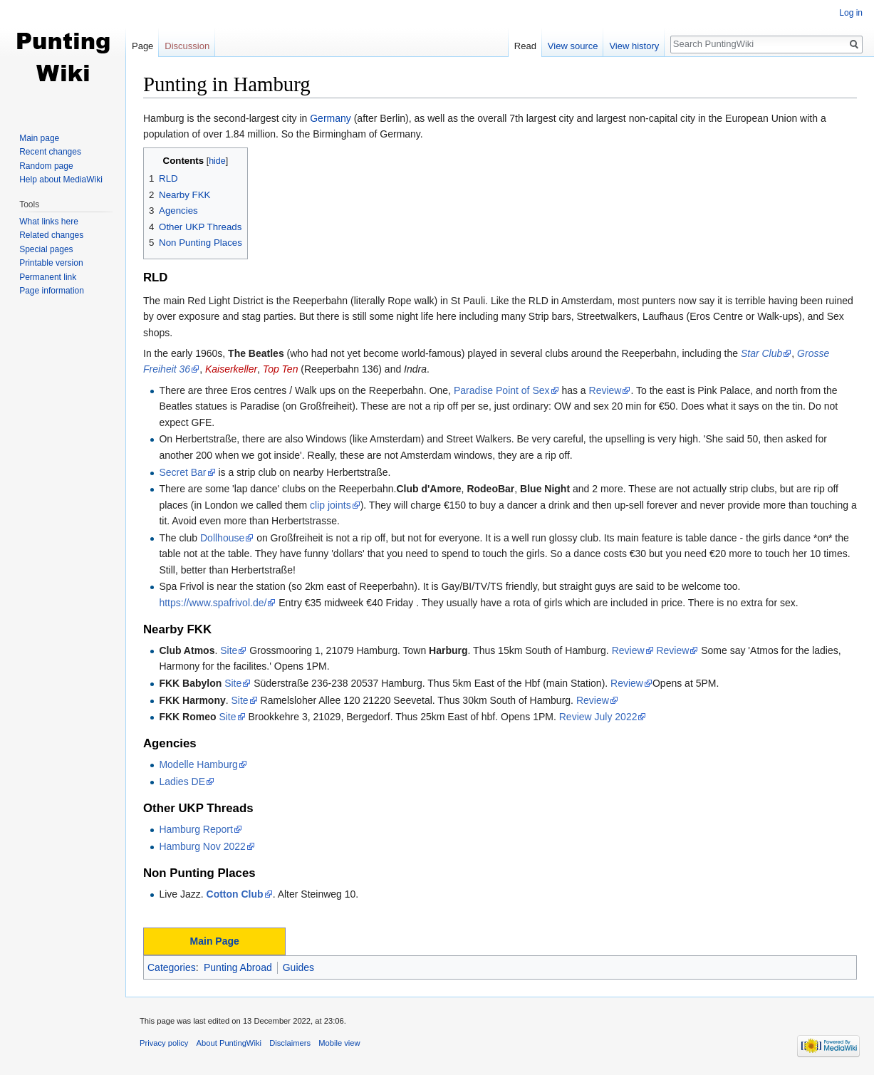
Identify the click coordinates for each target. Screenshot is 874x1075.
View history (634, 46)
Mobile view (339, 1043)
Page (142, 46)
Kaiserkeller (231, 369)
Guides (298, 967)
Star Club (761, 353)
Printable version (51, 263)
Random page (46, 166)
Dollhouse (222, 538)
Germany (330, 118)
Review (605, 390)
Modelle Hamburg (198, 764)
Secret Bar (182, 472)
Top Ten (280, 369)
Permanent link (47, 277)
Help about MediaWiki (61, 180)
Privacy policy (164, 1043)
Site (228, 650)
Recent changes (50, 152)
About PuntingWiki (229, 1043)
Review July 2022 (598, 716)
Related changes (51, 235)
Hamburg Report (196, 829)
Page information (51, 291)
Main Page (214, 941)
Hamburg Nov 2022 (202, 846)
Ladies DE (182, 781)
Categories (171, 967)
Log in (851, 13)
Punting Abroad (238, 967)
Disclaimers (290, 1043)
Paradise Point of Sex (502, 390)
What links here (48, 222)
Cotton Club (235, 894)
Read (525, 46)
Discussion (187, 46)
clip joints (330, 505)
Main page (39, 138)
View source (573, 46)
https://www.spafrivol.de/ (212, 602)
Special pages (46, 249)
